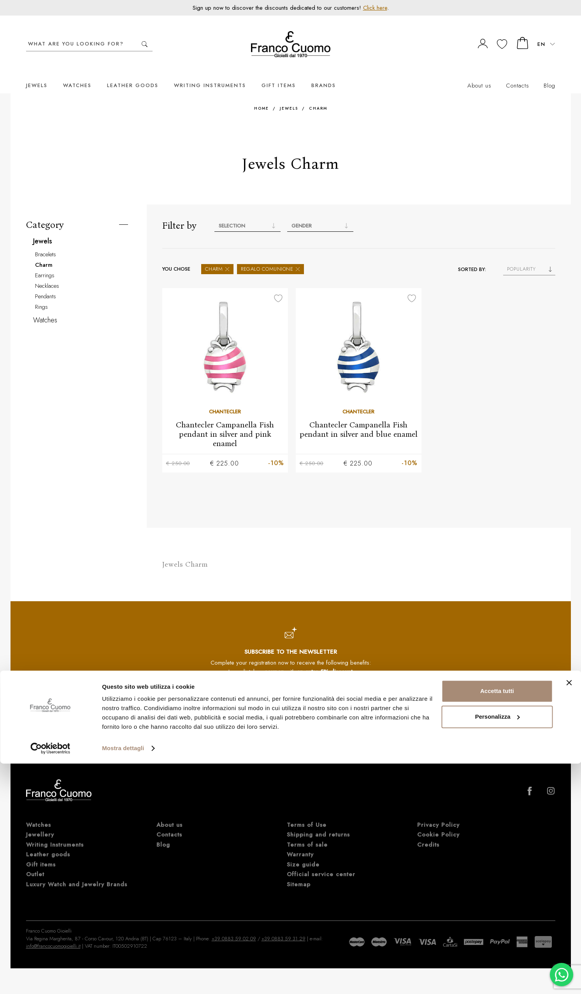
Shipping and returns (318, 823)
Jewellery (40, 823)
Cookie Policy (438, 823)
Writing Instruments (210, 73)
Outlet (35, 863)
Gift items (279, 73)
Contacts (517, 74)
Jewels (36, 73)
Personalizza (497, 946)
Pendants (45, 284)
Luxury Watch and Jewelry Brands (76, 873)
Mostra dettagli (123, 978)
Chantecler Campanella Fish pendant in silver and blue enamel (359, 417)
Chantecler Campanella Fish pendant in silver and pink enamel (225, 422)
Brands (323, 73)
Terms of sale (307, 833)
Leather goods (132, 73)
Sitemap (299, 873)
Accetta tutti (497, 921)
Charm (318, 97)
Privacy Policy (247, 717)
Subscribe (344, 697)
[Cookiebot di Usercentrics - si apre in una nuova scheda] (50, 979)
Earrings (44, 263)
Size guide (303, 853)
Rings (41, 295)
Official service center (321, 863)
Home (261, 97)
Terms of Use (306, 813)
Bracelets (45, 242)
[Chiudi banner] (569, 913)
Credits (428, 833)
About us (479, 74)
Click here (375, 8)
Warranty (300, 843)
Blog (549, 74)
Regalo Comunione (270, 257)
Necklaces (47, 274)
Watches (77, 73)
